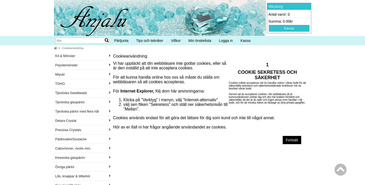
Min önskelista (199, 41)
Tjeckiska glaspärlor (83, 102)
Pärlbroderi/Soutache (83, 139)
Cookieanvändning (72, 48)
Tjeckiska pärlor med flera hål (83, 111)
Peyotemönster (83, 65)
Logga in (226, 41)
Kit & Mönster (83, 56)
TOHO (83, 84)
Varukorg (276, 6)
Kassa (289, 28)
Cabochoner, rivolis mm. (83, 148)
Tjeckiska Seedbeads (83, 93)
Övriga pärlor (83, 167)
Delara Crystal (83, 121)
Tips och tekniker (149, 41)
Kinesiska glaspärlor (83, 158)
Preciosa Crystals (83, 130)
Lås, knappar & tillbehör (83, 176)
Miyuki (83, 74)
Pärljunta (121, 41)
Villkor (176, 41)
